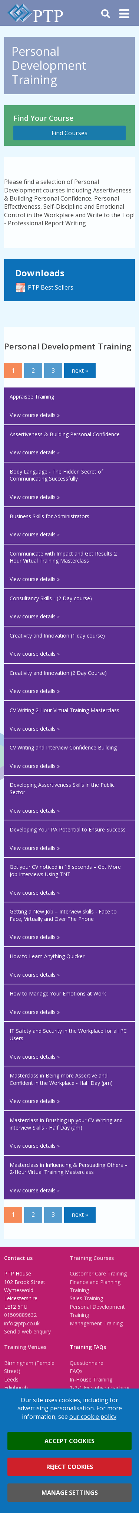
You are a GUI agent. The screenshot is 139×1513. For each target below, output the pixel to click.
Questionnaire (86, 1362)
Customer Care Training (98, 1273)
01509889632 (20, 1314)
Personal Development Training (97, 1310)
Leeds (11, 1379)
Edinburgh (16, 1387)
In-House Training (91, 1379)
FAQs (76, 1370)
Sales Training (86, 1298)
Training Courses (92, 1257)
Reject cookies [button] (69, 1467)
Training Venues (25, 1346)
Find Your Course (43, 118)
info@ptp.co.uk (22, 1323)
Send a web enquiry (27, 1331)
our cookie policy (92, 1417)
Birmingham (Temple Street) (29, 1366)
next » (80, 370)
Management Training (96, 1323)
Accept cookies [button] (69, 1441)
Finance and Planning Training (95, 1286)
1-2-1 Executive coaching (99, 1387)
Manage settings (70, 1493)
